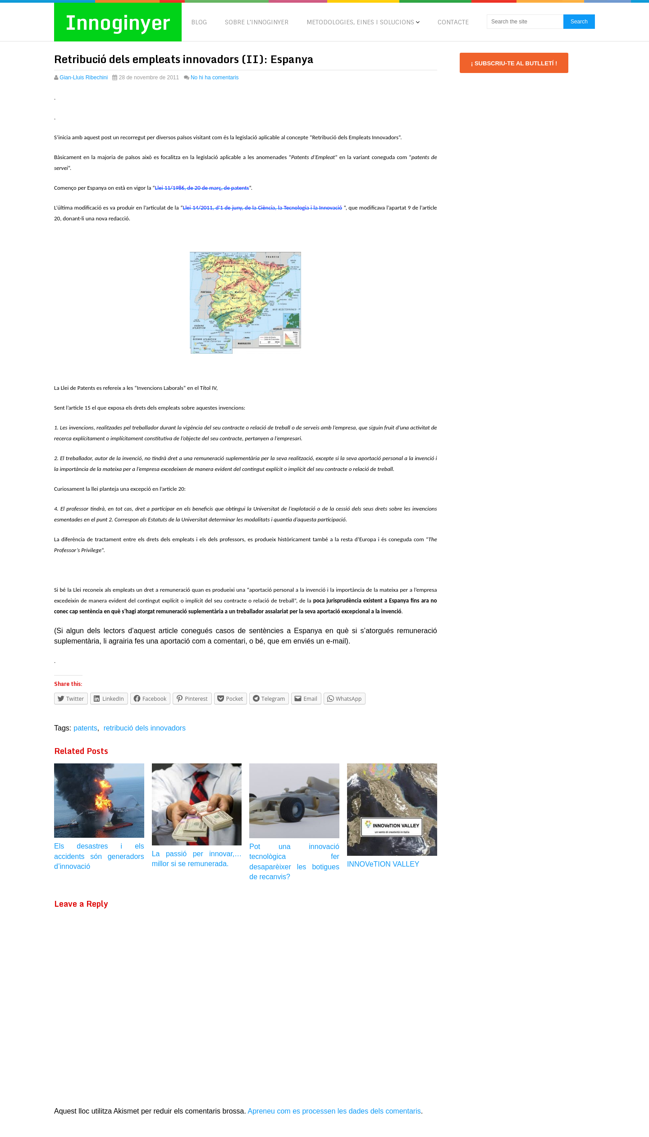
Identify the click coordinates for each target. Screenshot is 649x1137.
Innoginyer (117, 22)
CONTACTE (453, 22)
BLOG (199, 22)
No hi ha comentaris (215, 77)
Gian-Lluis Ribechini (83, 77)
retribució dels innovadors (145, 728)
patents (85, 728)
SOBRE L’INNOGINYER (256, 22)
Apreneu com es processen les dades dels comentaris (334, 1111)
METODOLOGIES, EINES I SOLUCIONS (360, 22)
